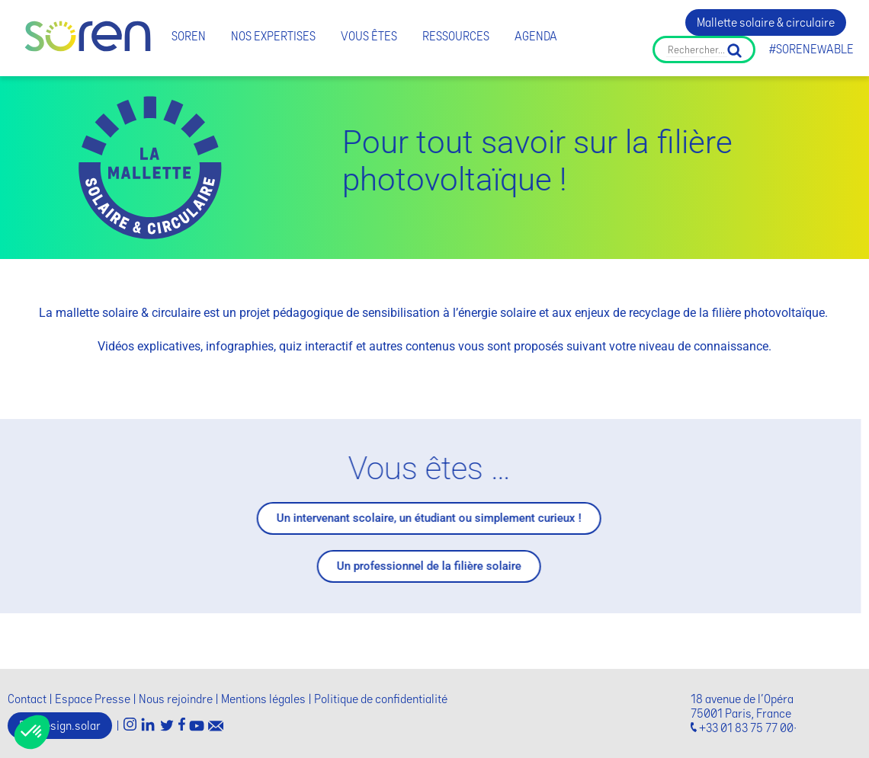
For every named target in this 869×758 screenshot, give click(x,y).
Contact (27, 699)
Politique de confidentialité (380, 699)
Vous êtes (369, 36)
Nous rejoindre (176, 699)
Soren (189, 36)
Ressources (455, 36)
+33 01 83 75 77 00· (748, 728)
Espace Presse (92, 699)
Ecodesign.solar (60, 725)
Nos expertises (273, 36)
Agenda (536, 36)
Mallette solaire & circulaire (766, 22)
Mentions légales (263, 699)
